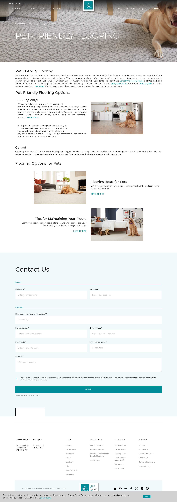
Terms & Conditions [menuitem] (147, 462)
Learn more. (45, 498)
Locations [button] (56, 9)
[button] (163, 9)
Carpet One (20, 24)
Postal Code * (20, 342)
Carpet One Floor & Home (131, 81)
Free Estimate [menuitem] (71, 470)
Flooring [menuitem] (69, 445)
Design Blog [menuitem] (95, 460)
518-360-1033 (38, 448)
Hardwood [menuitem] (70, 454)
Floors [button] (31, 9)
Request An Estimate (149, 9)
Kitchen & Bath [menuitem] (16, 9)
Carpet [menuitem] (68, 458)
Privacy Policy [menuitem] (144, 466)
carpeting (39, 86)
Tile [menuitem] (67, 466)
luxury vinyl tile (145, 84)
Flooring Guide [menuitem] (120, 454)
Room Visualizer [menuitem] (96, 445)
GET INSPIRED (97, 194)
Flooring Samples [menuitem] (97, 449)
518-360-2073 (21, 450)
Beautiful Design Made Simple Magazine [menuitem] (99, 455)
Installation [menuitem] (119, 469)
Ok (146, 496)
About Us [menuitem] (142, 445)
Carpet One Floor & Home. (39, 488)
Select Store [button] (15, 3)
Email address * (96, 328)
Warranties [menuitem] (118, 464)
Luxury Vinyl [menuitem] (71, 449)
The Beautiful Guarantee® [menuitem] (120, 459)
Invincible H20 (32, 117)
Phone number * (22, 328)
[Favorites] (165, 9)
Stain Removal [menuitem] (120, 445)
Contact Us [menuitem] (143, 458)
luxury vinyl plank (119, 84)
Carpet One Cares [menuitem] (146, 454)
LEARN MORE (79, 231)
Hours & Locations (126, 9)
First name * (20, 289)
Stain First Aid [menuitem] (120, 449)
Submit (88, 389)
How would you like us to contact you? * (31, 314)
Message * (19, 356)
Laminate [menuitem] (69, 462)
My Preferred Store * (98, 342)
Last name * (94, 289)
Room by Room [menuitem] (145, 449)
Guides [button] (43, 9)
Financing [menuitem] (70, 475)
